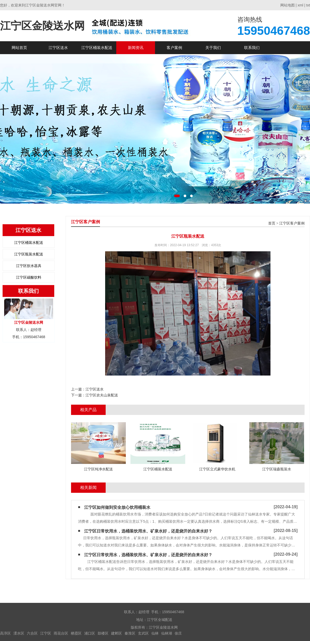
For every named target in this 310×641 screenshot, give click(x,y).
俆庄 (178, 633)
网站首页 (19, 47)
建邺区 (116, 633)
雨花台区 (61, 633)
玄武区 (143, 633)
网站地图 (287, 5)
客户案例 (174, 47)
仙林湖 (166, 633)
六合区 (32, 633)
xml (300, 5)
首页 (271, 223)
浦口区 (89, 633)
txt (308, 5)
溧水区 (18, 633)
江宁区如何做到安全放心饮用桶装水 (117, 507)
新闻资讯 (135, 47)
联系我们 (252, 47)
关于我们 (213, 47)
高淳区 (5, 633)
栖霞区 (76, 633)
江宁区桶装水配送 (96, 47)
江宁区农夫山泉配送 (102, 395)
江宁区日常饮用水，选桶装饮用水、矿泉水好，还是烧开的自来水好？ (148, 531)
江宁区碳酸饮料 (28, 277)
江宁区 (45, 633)
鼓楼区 (103, 633)
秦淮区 (130, 633)
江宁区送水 (58, 47)
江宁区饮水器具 (28, 266)
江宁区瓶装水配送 (28, 254)
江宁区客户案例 (292, 223)
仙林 (155, 633)
